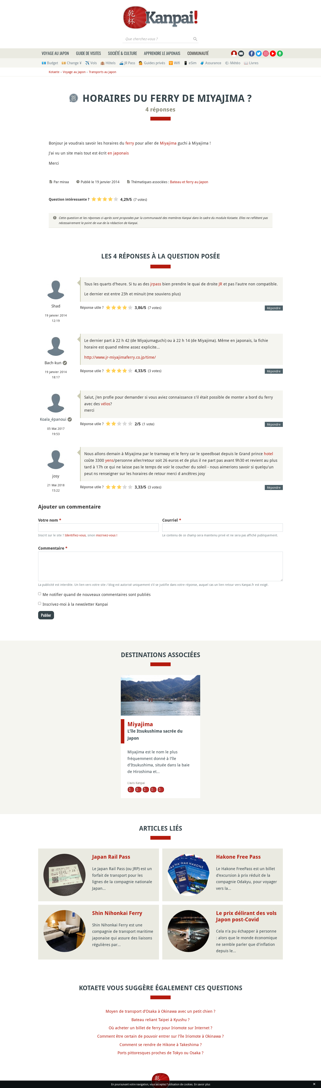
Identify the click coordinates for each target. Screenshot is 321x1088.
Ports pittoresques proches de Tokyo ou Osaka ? (160, 1052)
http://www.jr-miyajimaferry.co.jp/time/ (120, 357)
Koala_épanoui (53, 419)
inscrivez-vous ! (106, 535)
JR (220, 284)
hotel (268, 453)
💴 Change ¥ (72, 62)
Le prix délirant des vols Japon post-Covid (246, 916)
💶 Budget (50, 62)
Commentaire (52, 548)
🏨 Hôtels (108, 62)
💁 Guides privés (152, 62)
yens (109, 460)
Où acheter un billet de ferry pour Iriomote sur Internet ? (160, 1027)
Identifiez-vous (75, 535)
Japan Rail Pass (111, 857)
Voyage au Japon (55, 53)
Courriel (171, 520)
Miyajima (168, 143)
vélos (105, 403)
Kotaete (54, 72)
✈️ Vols (91, 62)
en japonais (118, 153)
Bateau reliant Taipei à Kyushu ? (160, 1019)
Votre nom (49, 520)
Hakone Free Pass (238, 857)
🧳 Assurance (210, 62)
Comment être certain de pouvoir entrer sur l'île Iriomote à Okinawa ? (160, 1036)
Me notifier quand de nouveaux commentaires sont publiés (97, 594)
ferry (129, 143)
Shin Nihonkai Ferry (117, 913)
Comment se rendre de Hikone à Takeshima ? (160, 1044)
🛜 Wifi (174, 62)
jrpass (155, 284)
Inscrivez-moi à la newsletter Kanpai (75, 604)
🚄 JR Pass (127, 62)
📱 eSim (189, 62)
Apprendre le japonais (162, 53)
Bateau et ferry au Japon (189, 181)
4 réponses (160, 109)
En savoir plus (202, 1084)
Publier (46, 615)
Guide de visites (88, 53)
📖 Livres (251, 62)
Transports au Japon (102, 72)
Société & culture (122, 53)
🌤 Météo (232, 62)
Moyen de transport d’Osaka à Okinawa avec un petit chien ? (160, 1011)
